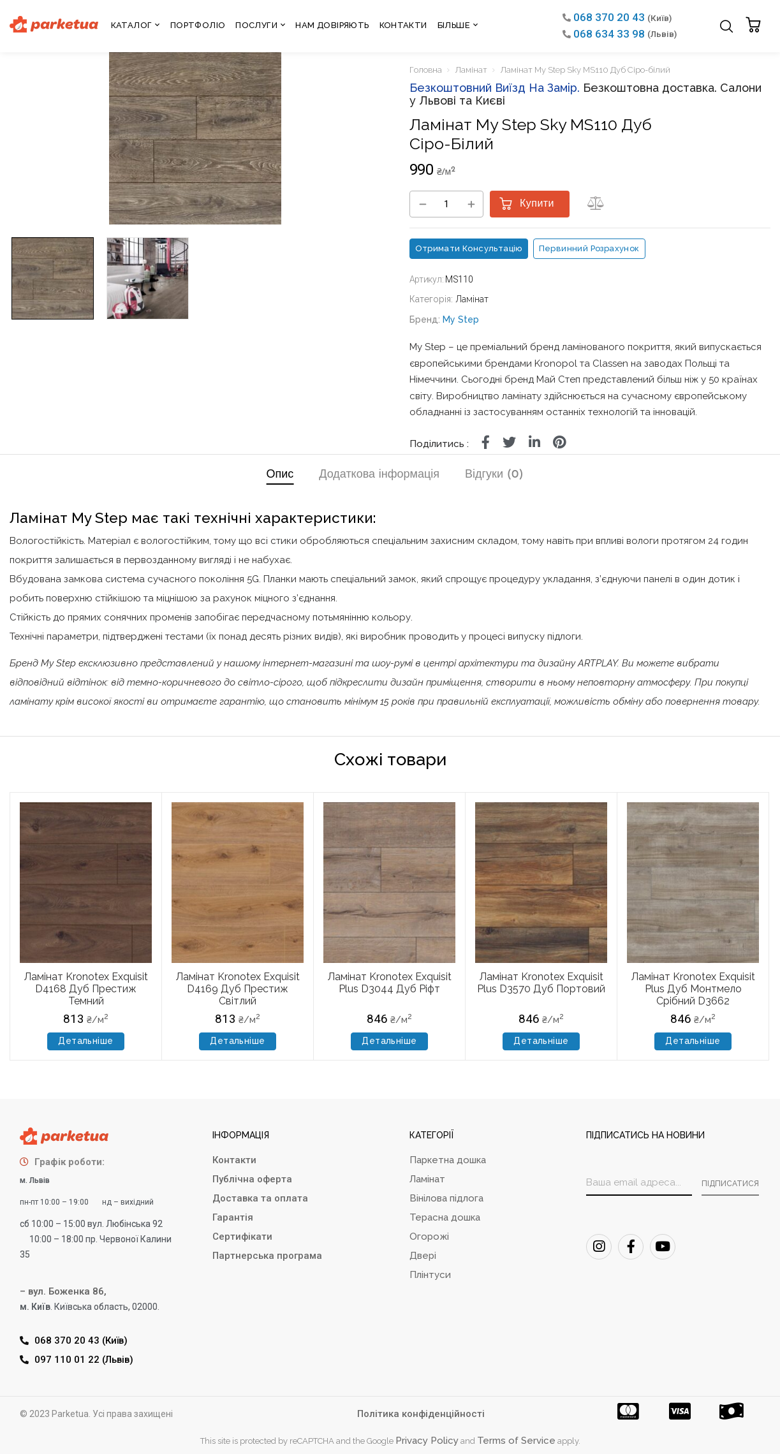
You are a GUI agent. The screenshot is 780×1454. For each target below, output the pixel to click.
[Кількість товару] (446, 204)
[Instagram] (599, 1246)
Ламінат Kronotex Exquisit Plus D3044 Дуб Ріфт (390, 983)
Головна (425, 70)
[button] (755, 26)
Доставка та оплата (260, 1198)
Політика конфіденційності (421, 1414)
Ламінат (471, 70)
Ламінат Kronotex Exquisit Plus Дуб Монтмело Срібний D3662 (693, 989)
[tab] (279, 476)
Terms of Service (516, 1440)
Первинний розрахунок (589, 248)
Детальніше (85, 1041)
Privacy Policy (427, 1440)
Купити (537, 204)
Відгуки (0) (494, 475)
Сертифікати (242, 1236)
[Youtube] (662, 1246)
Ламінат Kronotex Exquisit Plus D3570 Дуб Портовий (541, 983)
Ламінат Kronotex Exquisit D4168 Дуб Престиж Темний (86, 989)
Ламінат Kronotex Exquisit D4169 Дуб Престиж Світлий (238, 989)
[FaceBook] (631, 1246)
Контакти (234, 1160)
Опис (279, 475)
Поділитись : (439, 444)
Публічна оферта (252, 1179)
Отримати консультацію (468, 248)
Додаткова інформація (379, 475)
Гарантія (232, 1217)
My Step (461, 319)
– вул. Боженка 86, (63, 1291)
